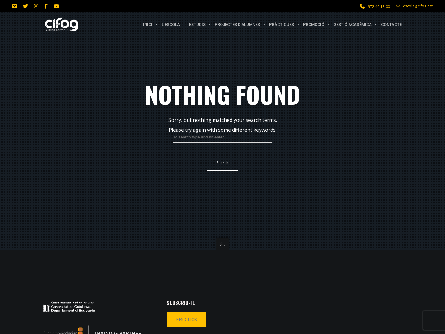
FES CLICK (186, 319)
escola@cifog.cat (414, 6)
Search (222, 162)
